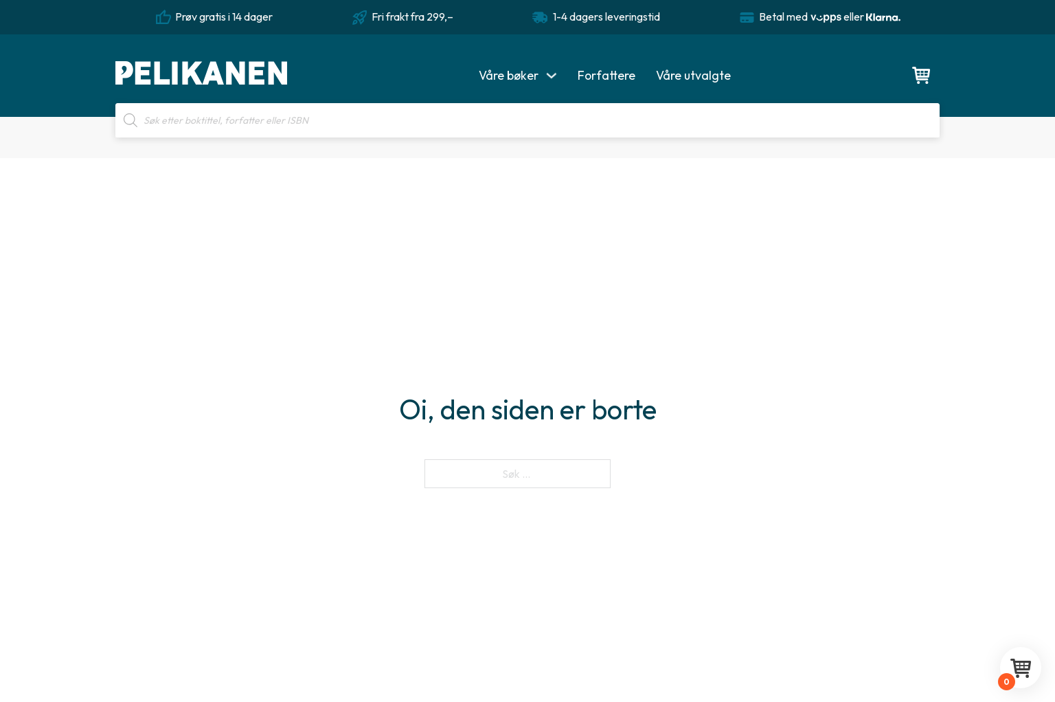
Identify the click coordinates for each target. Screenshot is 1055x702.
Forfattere (606, 75)
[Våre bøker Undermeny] (551, 75)
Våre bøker (508, 75)
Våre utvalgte (693, 75)
